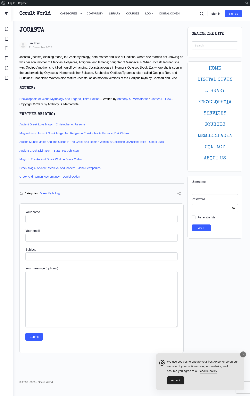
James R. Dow (163, 104)
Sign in (216, 13)
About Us (215, 158)
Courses (214, 124)
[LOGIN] (6, 68)
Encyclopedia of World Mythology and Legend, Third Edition (61, 104)
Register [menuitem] (23, 3)
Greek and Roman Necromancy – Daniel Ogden (51, 181)
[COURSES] (6, 58)
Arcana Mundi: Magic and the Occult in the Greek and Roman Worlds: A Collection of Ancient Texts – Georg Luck (93, 147)
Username (199, 181)
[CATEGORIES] (6, 29)
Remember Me (206, 217)
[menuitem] (3, 3)
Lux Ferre (36, 43)
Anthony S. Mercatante (134, 104)
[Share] (179, 199)
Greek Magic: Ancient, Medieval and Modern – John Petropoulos (61, 173)
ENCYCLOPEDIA (214, 102)
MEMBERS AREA (215, 135)
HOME (215, 68)
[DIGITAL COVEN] (6, 78)
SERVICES (215, 113)
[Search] (202, 13)
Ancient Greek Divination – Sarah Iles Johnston (50, 155)
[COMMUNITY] (6, 39)
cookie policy (208, 371)
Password (214, 199)
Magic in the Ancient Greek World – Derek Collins (52, 164)
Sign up (233, 13)
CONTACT (215, 147)
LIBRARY (215, 90)
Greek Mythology (51, 198)
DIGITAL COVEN (214, 79)
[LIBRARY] (6, 48)
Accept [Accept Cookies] (175, 380)
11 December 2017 (42, 47)
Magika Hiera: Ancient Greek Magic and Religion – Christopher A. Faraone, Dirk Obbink (76, 138)
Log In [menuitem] (11, 3)
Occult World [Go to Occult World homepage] (36, 13)
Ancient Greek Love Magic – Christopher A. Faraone (54, 129)
